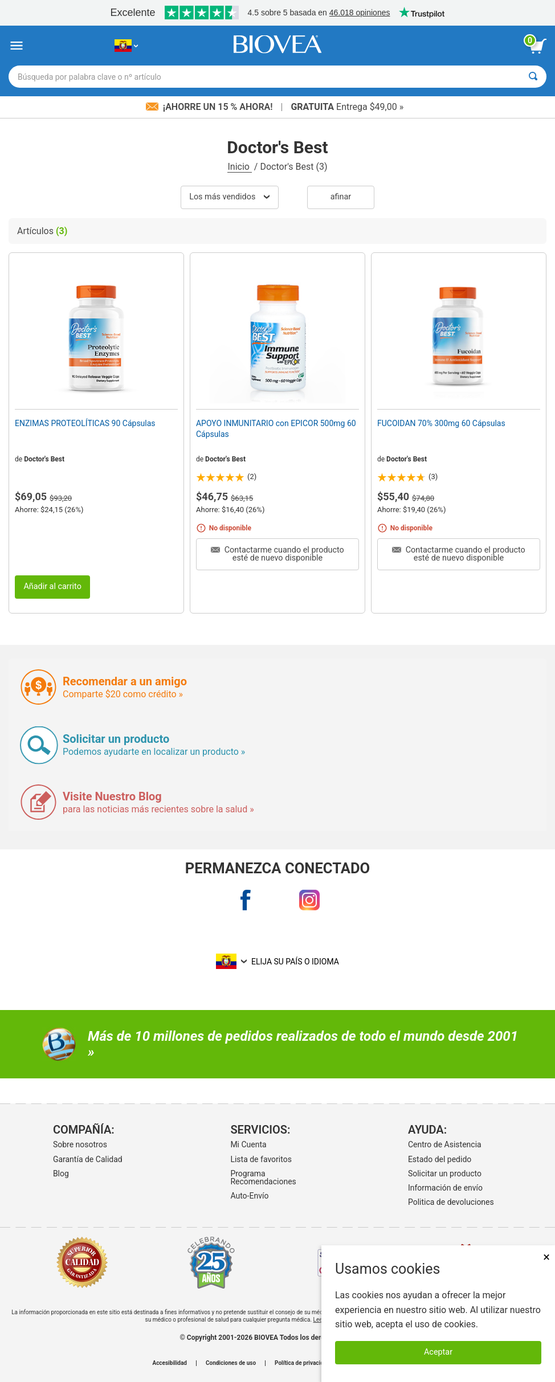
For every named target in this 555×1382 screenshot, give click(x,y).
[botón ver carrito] (538, 46)
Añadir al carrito (52, 586)
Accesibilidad (169, 1363)
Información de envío (445, 1187)
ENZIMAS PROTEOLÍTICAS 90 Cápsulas (85, 423)
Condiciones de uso (231, 1363)
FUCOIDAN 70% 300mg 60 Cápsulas (441, 423)
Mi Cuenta (248, 1144)
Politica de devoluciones (451, 1202)
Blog (61, 1173)
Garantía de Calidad (88, 1159)
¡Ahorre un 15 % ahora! (210, 106)
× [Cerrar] (546, 1257)
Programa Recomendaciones (263, 1177)
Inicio (239, 166)
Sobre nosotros (80, 1144)
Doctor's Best (44, 459)
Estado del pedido (439, 1159)
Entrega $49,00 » (347, 106)
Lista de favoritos (260, 1159)
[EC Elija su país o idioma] (126, 45)
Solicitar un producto (444, 1173)
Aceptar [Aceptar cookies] (438, 1352)
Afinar (340, 197)
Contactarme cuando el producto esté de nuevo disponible (277, 554)
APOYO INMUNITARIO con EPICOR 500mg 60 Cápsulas (276, 428)
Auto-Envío (249, 1195)
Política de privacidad (302, 1363)
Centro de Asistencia (444, 1144)
